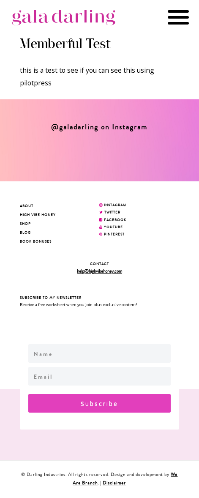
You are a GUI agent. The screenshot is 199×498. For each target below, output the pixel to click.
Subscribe (99, 403)
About (26, 205)
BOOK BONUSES (36, 241)
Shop (25, 223)
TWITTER (109, 212)
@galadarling (74, 127)
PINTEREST (112, 234)
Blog (25, 232)
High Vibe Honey (38, 214)
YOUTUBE (111, 227)
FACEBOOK (112, 219)
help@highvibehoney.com (99, 271)
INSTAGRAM (112, 205)
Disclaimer (114, 483)
